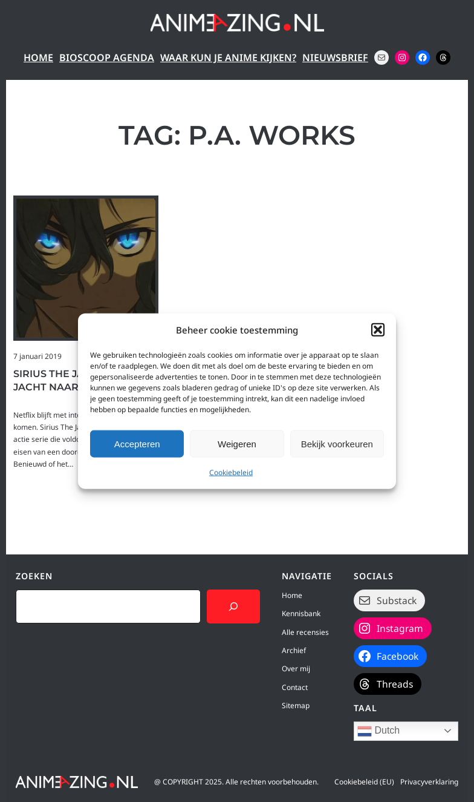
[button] (378, 330)
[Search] (233, 606)
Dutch (378, 731)
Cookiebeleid (231, 472)
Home (38, 57)
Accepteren (137, 443)
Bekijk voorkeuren (337, 443)
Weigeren (237, 443)
